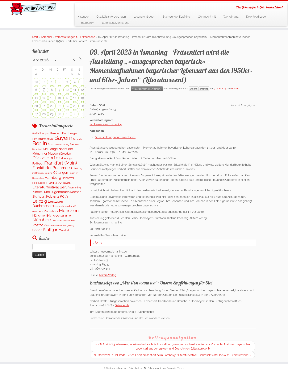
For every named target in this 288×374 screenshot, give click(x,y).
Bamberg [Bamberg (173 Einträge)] (55, 133)
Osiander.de (122, 305)
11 (74, 90)
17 (67, 98)
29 (52, 114)
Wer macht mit (207, 16)
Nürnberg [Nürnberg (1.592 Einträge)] (42, 219)
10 (67, 90)
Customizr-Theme (175, 368)
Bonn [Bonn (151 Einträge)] (51, 144)
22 (51, 106)
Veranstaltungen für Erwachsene (75, 36)
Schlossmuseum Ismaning (106, 124)
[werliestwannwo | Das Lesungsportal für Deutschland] (33, 9)
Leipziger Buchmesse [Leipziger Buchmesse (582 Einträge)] (48, 203)
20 (36, 106)
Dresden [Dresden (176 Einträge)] (65, 153)
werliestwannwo (119, 368)
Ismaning (204, 89)
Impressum (87, 22)
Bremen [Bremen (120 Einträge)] (74, 144)
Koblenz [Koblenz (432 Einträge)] (52, 196)
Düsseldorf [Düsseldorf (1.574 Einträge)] (43, 158)
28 (44, 114)
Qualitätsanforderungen (111, 16)
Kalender (83, 16)
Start (35, 36)
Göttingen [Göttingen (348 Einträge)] (60, 172)
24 (67, 106)
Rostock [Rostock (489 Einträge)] (39, 225)
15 (51, 98)
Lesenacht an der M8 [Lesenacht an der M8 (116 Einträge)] (64, 206)
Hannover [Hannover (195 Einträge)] (68, 177)
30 (36, 82)
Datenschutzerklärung (115, 22)
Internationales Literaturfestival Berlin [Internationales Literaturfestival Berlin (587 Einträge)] (51, 184)
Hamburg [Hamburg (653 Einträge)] (53, 177)
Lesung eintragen (144, 16)
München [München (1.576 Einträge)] (69, 210)
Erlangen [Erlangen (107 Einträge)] (68, 158)
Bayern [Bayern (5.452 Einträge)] (63, 137)
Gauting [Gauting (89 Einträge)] (48, 173)
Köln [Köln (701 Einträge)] (64, 196)
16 (59, 98)
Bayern (193, 89)
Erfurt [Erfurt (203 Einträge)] (59, 158)
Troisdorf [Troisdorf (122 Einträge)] (64, 230)
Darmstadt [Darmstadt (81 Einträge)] (37, 149)
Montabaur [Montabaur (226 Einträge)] (51, 211)
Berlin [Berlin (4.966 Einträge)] (39, 143)
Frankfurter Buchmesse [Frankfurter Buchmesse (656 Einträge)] (52, 167)
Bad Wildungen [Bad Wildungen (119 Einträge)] (40, 133)
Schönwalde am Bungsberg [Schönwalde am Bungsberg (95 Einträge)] (60, 225)
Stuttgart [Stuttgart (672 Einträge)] (51, 229)
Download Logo (256, 16)
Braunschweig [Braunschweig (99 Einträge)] (62, 144)
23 (59, 106)
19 (82, 98)
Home (98, 242)
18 (74, 98)
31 (44, 82)
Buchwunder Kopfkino (176, 16)
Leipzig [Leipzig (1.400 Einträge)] (39, 201)
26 (82, 106)
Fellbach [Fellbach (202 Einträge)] (38, 163)
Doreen (235, 88)
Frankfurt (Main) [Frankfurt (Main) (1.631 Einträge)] (60, 163)
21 (44, 106)
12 (82, 90)
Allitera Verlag (107, 275)
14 (44, 98)
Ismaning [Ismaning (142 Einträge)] (75, 187)
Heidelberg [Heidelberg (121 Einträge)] (38, 182)
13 (36, 98)
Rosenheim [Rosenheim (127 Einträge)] (69, 220)
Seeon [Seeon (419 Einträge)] (37, 230)
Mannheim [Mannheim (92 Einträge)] (37, 211)
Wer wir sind (231, 16)
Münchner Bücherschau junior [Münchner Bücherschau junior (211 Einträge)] (52, 215)
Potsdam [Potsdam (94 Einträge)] (57, 220)
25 (74, 106)
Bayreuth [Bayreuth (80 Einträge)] (77, 139)
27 (36, 114)
